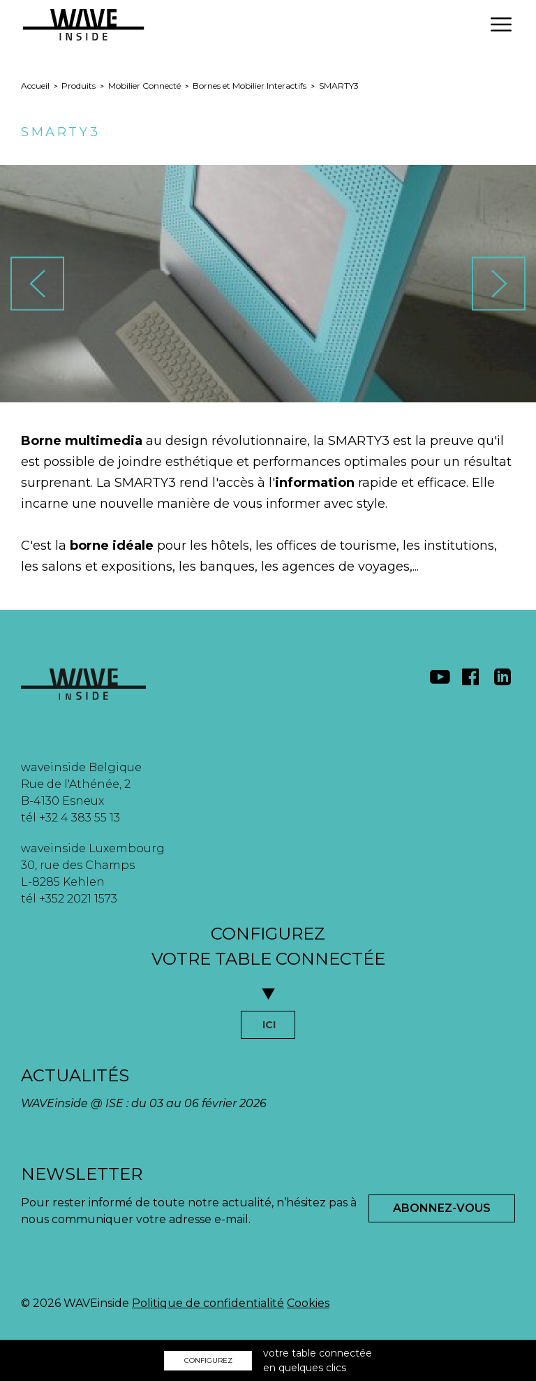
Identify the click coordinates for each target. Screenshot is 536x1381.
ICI (269, 1024)
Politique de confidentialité (208, 1303)
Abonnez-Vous (442, 1208)
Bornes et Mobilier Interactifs (249, 85)
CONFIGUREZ (208, 1360)
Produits (78, 85)
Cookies (308, 1303)
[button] (501, 24)
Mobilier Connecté (144, 85)
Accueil (35, 85)
